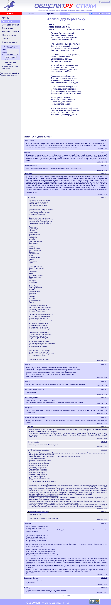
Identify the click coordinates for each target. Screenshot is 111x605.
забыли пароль (15, 59)
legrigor (29, 152)
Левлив (32, 197)
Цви (31, 427)
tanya (28, 381)
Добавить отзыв (44, 137)
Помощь (6, 38)
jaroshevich (30, 140)
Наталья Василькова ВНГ (35, 389)
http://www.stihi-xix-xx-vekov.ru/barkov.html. (43, 496)
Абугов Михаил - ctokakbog (35, 417)
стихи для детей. (10, 67)
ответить (104, 140)
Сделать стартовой (104, 2)
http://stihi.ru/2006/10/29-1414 (39, 359)
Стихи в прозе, (8, 66)
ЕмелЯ (28, 523)
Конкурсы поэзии (10, 31)
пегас (28, 364)
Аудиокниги (7, 28)
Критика (50, 14)
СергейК (29, 407)
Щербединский (31, 166)
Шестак (29, 174)
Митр (28, 588)
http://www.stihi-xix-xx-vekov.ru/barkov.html (43, 518)
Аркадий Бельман (32, 578)
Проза (31, 14)
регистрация (5, 59)
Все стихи (7, 21)
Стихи (10, 13)
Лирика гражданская (75, 29)
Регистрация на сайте (9, 73)
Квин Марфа (34, 442)
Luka (68, 24)
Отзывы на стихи (10, 25)
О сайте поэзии (9, 42)
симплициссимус (32, 398)
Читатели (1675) (30, 137)
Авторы (5, 18)
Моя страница (9, 35)
